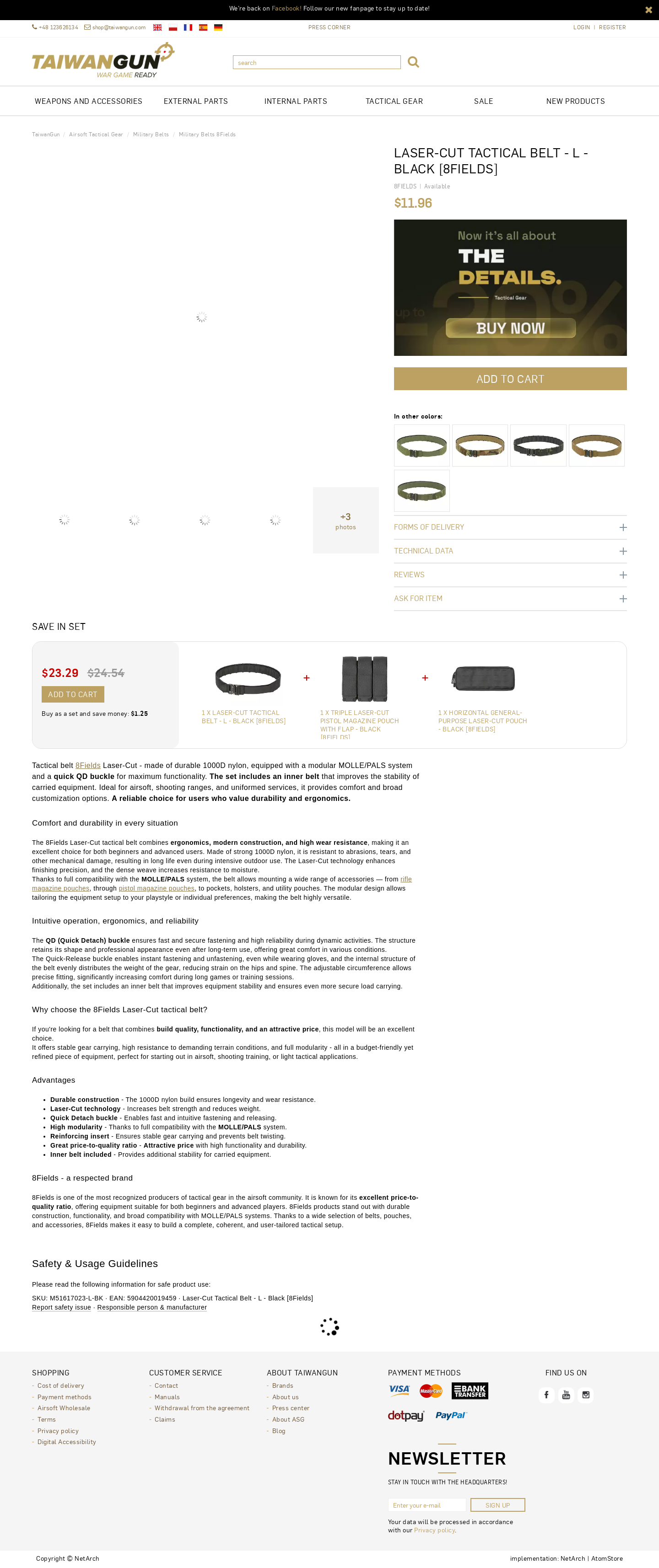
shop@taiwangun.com (115, 27)
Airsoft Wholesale (64, 1407)
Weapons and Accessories (89, 101)
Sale (483, 101)
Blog (279, 1429)
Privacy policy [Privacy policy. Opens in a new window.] (434, 1529)
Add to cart (73, 694)
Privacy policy (58, 1429)
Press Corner (329, 27)
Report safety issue (61, 1307)
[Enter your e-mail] (427, 1505)
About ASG (288, 1418)
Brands (283, 1385)
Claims (165, 1418)
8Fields (88, 765)
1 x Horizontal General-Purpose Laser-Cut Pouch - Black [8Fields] (483, 720)
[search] (317, 62)
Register (612, 27)
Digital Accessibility (67, 1440)
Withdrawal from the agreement (202, 1407)
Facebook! (287, 8)
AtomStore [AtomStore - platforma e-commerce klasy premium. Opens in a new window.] (607, 1558)
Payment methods (65, 1396)
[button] (649, 9)
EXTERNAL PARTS (196, 101)
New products (575, 101)
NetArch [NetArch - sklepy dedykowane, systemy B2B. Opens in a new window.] (573, 1558)
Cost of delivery (61, 1385)
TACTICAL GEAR (394, 101)
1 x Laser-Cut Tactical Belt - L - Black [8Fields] (244, 716)
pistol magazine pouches (157, 888)
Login (581, 27)
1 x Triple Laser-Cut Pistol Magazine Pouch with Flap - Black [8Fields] (360, 724)
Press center (291, 1407)
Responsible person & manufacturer (152, 1307)
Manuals (167, 1396)
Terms (47, 1418)
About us (285, 1396)
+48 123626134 (55, 27)
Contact (166, 1385)
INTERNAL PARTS (296, 101)
